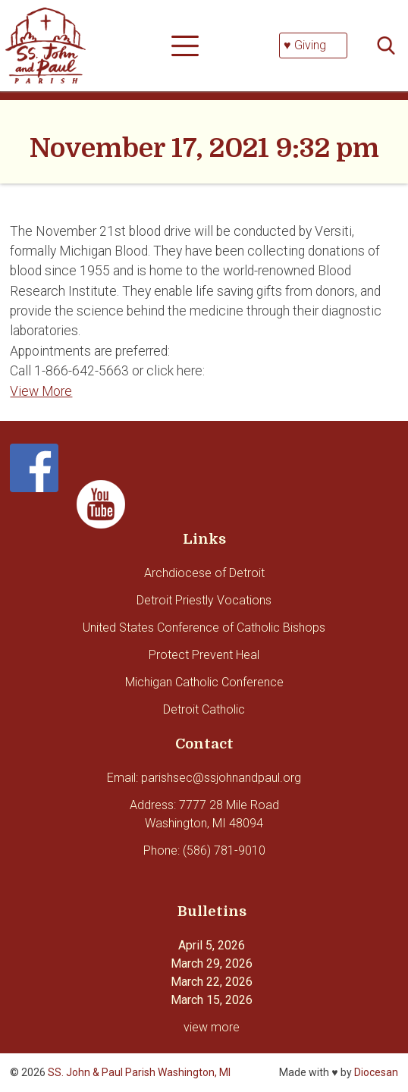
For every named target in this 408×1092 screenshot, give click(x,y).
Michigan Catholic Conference (204, 682)
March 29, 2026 (212, 963)
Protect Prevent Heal (204, 655)
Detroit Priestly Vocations (204, 600)
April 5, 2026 (211, 945)
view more (212, 1027)
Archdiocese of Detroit (204, 573)
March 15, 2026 (212, 1000)
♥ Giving (305, 45)
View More (41, 391)
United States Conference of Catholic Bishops (204, 627)
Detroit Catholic (204, 709)
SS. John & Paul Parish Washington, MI (139, 1072)
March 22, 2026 (212, 981)
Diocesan (376, 1072)
